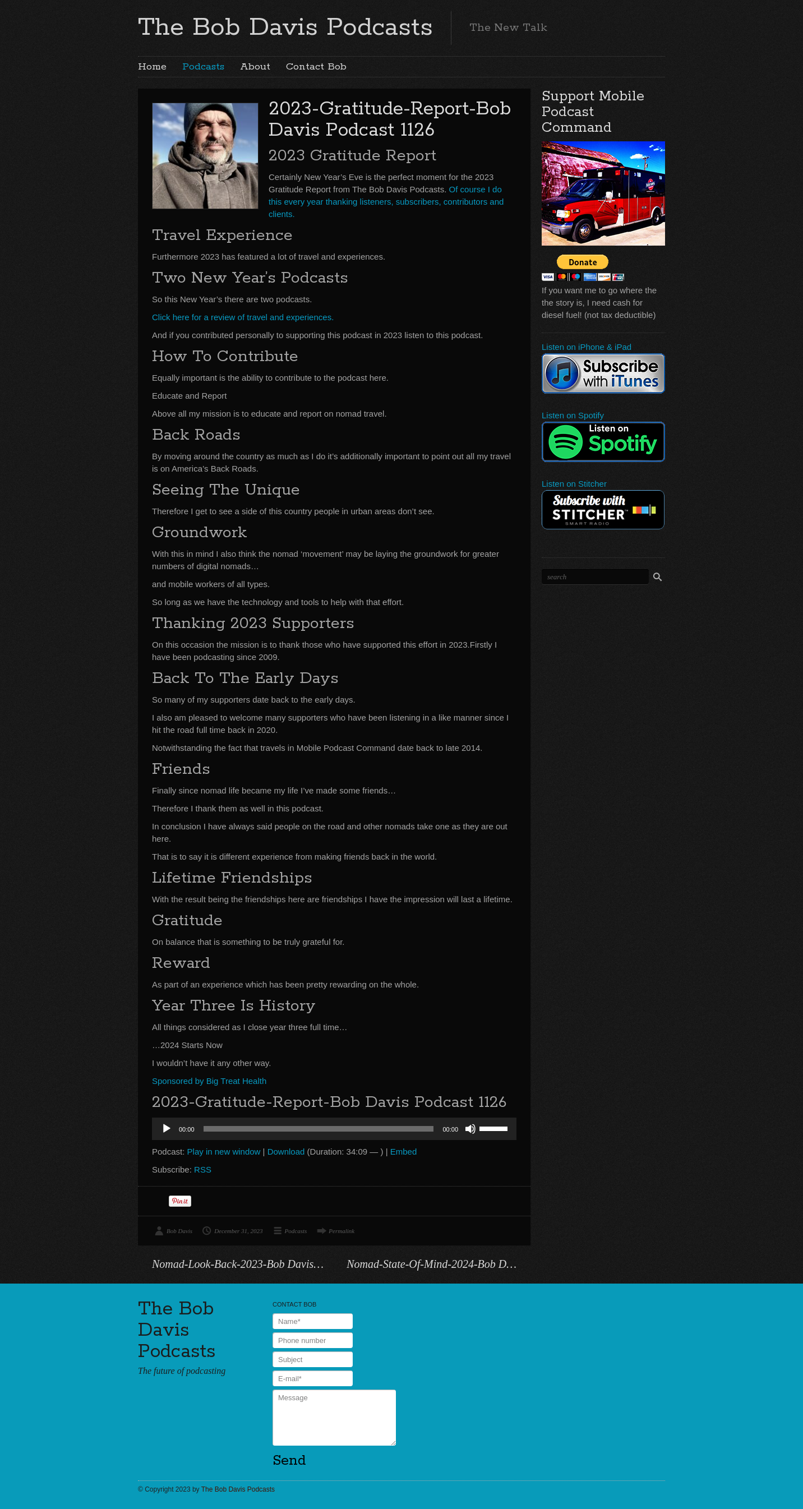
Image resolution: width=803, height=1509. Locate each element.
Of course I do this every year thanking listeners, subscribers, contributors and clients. (386, 201)
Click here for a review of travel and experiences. (243, 317)
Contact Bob (316, 67)
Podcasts (203, 67)
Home (152, 67)
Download (286, 1151)
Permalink (341, 1230)
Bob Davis (179, 1230)
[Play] (166, 1128)
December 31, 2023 (238, 1230)
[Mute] (470, 1128)
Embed (403, 1151)
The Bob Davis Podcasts (285, 27)
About (255, 67)
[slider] (319, 1129)
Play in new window (224, 1151)
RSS (202, 1169)
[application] (334, 1129)
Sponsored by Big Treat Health (209, 1081)
